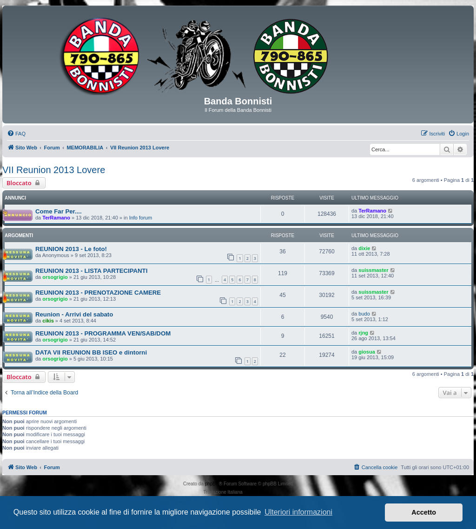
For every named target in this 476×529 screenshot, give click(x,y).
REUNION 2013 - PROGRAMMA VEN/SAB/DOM (103, 333)
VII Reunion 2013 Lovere (53, 170)
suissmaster (373, 270)
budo (364, 313)
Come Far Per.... (58, 211)
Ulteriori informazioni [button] (298, 512)
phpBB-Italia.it (258, 492)
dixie (364, 248)
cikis (47, 320)
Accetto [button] (423, 512)
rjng (363, 332)
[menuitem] (16, 133)
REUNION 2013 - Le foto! (71, 248)
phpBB (212, 483)
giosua (366, 352)
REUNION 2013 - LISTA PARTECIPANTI (91, 270)
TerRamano (56, 217)
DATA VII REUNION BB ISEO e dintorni (91, 352)
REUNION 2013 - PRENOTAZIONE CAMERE (98, 292)
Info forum (140, 217)
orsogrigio (54, 277)
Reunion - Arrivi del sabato (74, 314)
